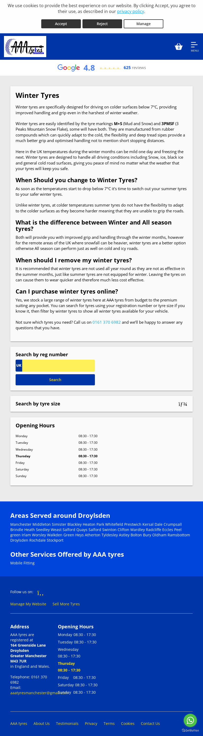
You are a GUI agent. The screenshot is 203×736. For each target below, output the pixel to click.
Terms (109, 721)
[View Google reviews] (101, 66)
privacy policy (130, 11)
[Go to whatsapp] (190, 720)
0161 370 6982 (107, 320)
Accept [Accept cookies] (61, 21)
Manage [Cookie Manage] (143, 21)
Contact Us (150, 721)
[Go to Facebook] (40, 590)
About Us (42, 721)
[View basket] (179, 44)
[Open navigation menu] (195, 44)
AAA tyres (18, 721)
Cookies (128, 721)
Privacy (91, 721)
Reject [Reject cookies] (102, 21)
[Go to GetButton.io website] (190, 730)
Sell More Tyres (66, 601)
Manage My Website (28, 601)
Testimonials (67, 721)
